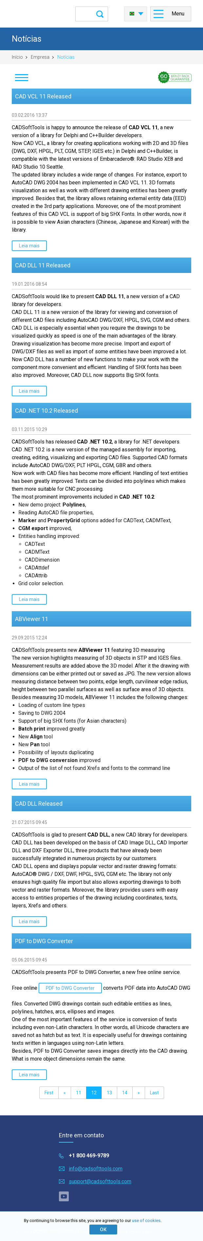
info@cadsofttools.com (95, 1169)
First (49, 1092)
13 (109, 1092)
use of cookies (146, 1220)
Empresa (40, 57)
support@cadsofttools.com (100, 1181)
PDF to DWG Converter (70, 988)
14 (124, 1092)
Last (154, 1092)
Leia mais (29, 246)
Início (17, 57)
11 (78, 1092)
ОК (103, 1229)
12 (94, 1092)
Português (132, 13)
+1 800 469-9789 (89, 1155)
